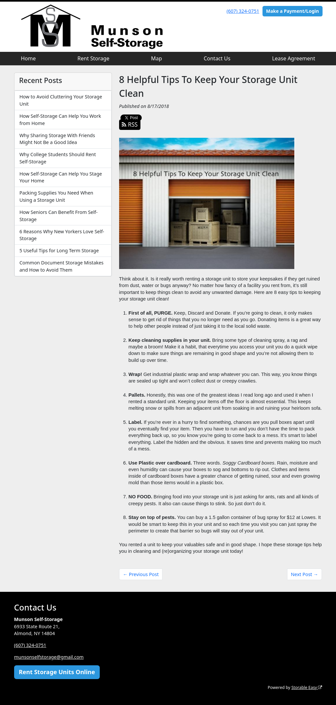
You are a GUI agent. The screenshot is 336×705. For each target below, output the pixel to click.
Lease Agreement (293, 58)
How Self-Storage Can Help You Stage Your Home (60, 177)
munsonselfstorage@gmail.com (49, 657)
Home (28, 58)
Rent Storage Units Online (57, 672)
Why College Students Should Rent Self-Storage (57, 158)
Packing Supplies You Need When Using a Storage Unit (56, 196)
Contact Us (217, 58)
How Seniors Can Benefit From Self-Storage (58, 215)
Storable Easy (306, 687)
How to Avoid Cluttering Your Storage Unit (60, 100)
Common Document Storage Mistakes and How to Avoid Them (61, 266)
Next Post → (304, 574)
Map (156, 58)
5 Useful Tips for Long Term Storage (59, 250)
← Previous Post (141, 574)
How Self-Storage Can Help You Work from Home (60, 119)
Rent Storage (93, 58)
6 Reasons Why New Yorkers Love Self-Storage (61, 235)
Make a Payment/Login (292, 11)
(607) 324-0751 (243, 11)
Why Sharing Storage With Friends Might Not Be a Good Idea (57, 139)
